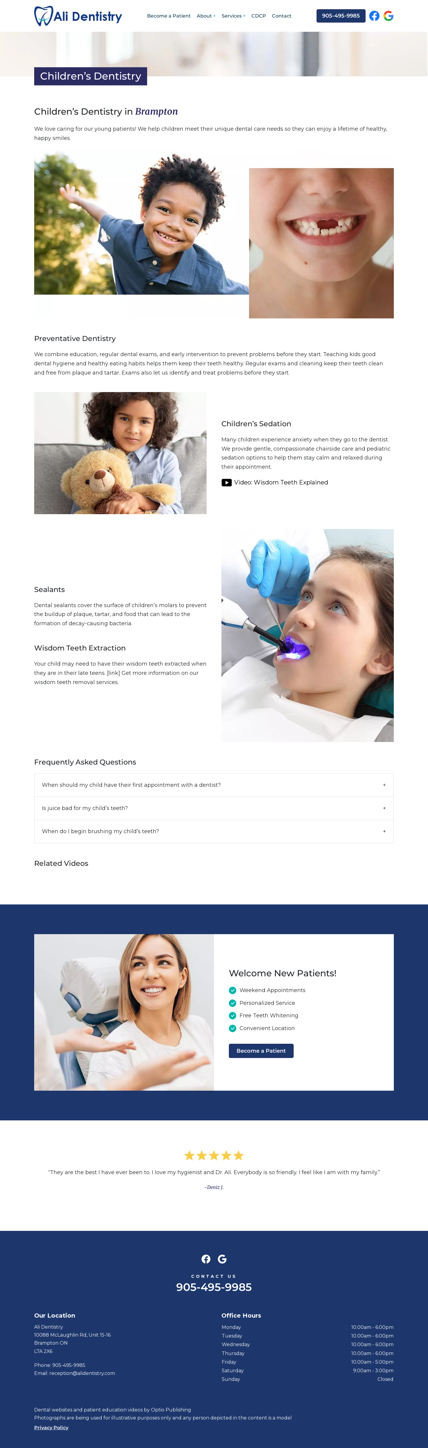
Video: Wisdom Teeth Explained (281, 482)
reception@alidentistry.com (82, 1373)
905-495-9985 (341, 15)
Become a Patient (169, 16)
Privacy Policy (51, 1427)
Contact (282, 16)
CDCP (258, 16)
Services (232, 16)
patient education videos (113, 1410)
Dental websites (53, 1410)
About (204, 16)
